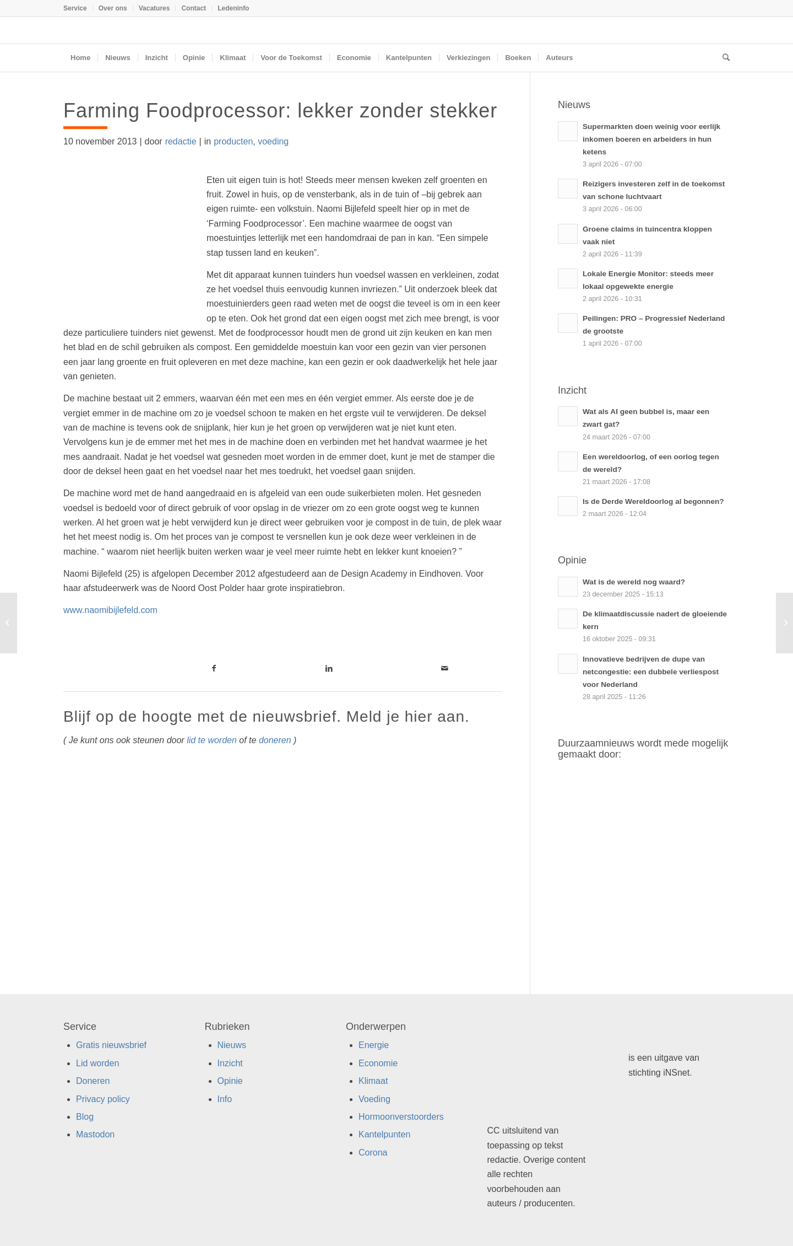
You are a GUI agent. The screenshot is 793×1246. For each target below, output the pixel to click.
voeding (273, 141)
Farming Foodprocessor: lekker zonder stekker (280, 110)
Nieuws (232, 1045)
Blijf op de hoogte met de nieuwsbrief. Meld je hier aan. (266, 716)
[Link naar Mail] (444, 668)
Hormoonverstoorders (401, 1116)
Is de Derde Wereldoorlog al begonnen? (653, 501)
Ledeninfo (233, 8)
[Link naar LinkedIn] (329, 668)
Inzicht (230, 1063)
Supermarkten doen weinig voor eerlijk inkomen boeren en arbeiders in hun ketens (651, 139)
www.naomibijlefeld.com (110, 610)
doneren (275, 740)
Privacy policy (103, 1099)
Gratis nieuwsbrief (111, 1045)
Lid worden (97, 1063)
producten (233, 141)
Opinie (230, 1081)
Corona (373, 1152)
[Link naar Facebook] (213, 668)
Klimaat (373, 1081)
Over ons (113, 8)
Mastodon (95, 1134)
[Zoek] (722, 58)
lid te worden (212, 740)
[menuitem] (78, 8)
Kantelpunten (384, 1134)
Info (225, 1099)
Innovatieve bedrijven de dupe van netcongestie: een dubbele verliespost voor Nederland (651, 672)
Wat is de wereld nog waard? (634, 582)
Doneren (93, 1081)
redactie (181, 141)
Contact (193, 8)
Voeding (374, 1099)
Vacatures (154, 8)
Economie (378, 1063)
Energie (374, 1045)
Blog (85, 1116)
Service (75, 8)
